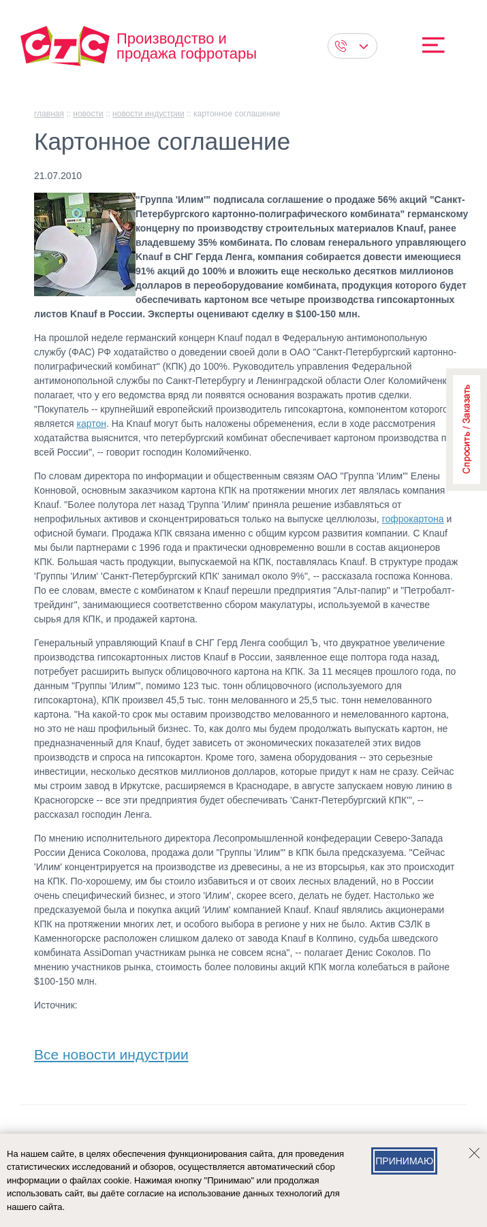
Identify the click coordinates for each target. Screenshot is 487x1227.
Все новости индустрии (111, 1052)
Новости (88, 113)
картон (91, 423)
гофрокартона (413, 518)
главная (49, 113)
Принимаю (404, 1161)
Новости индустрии (148, 113)
